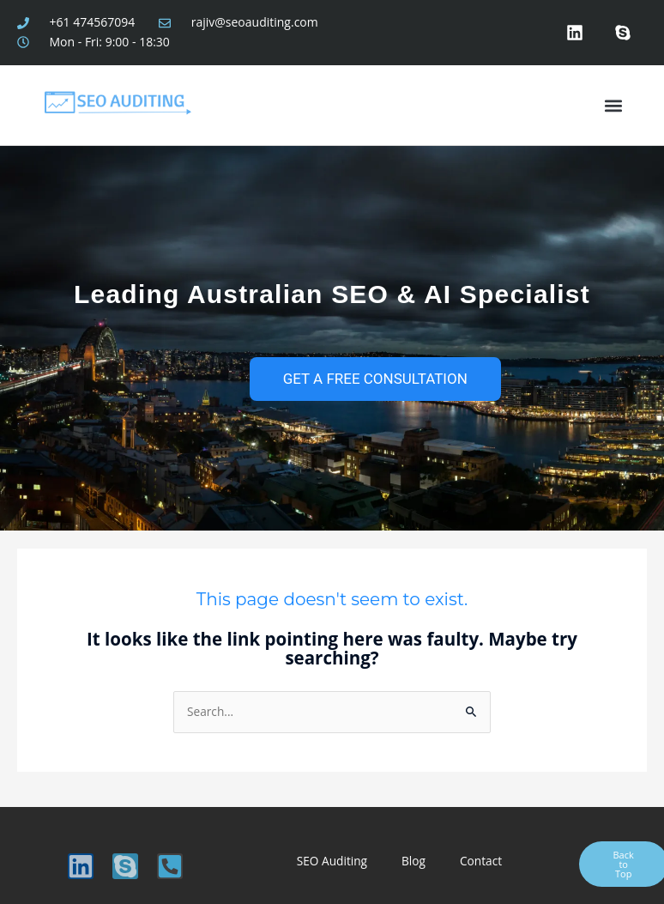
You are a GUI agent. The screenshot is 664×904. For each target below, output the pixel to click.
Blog (413, 860)
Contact (481, 860)
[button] (614, 105)
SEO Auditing (332, 860)
